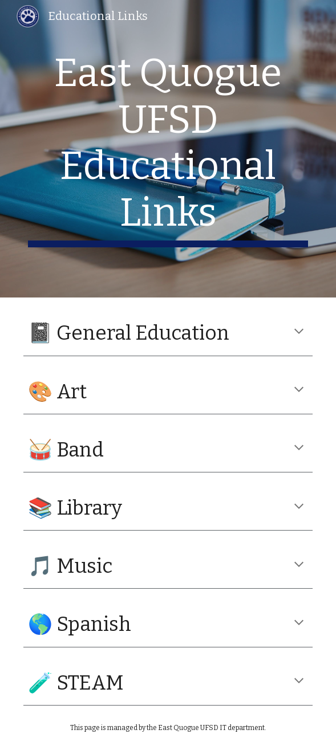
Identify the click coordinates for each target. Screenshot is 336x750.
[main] (168, 149)
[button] (299, 332)
